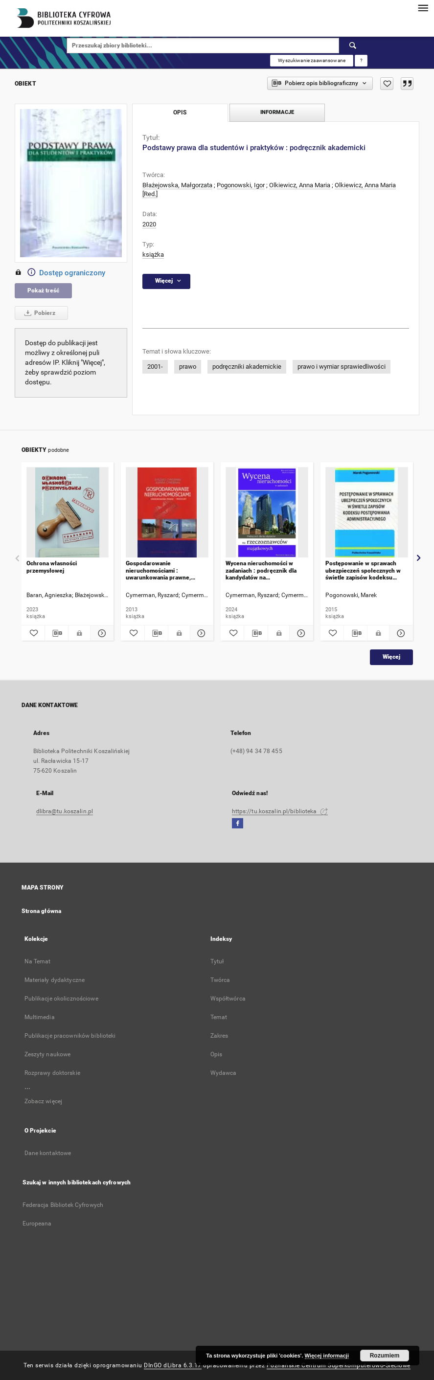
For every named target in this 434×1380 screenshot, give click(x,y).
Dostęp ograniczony (60, 272)
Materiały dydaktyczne (54, 980)
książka (153, 254)
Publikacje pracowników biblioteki (70, 1035)
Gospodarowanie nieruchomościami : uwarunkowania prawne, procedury (158, 570)
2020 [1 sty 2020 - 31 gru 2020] (149, 224)
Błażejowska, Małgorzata (177, 185)
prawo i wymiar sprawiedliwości (341, 366)
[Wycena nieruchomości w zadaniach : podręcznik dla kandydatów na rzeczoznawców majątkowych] (267, 512)
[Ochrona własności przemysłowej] (68, 512)
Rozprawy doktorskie (52, 1072)
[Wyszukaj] (353, 45)
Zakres (219, 1035)
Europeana (37, 1223)
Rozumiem (385, 1355)
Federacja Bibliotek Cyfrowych (63, 1205)
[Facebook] (237, 823)
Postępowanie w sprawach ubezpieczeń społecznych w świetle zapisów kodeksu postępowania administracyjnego (363, 570)
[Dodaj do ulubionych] (386, 83)
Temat (219, 1017)
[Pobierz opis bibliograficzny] (56, 633)
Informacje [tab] (277, 112)
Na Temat (37, 961)
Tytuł (217, 961)
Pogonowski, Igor (241, 185)
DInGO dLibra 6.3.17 (173, 1365)
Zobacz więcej (43, 1101)
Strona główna (42, 911)
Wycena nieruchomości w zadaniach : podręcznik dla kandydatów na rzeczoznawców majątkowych (265, 570)
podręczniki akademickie (246, 366)
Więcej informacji (327, 1355)
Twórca (220, 980)
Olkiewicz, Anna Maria (299, 185)
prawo (187, 366)
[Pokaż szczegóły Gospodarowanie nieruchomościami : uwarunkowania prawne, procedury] (200, 633)
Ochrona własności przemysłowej (51, 567)
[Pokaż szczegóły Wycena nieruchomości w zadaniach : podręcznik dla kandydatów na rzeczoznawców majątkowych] (299, 633)
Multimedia (39, 1017)
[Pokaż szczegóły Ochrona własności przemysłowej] (100, 633)
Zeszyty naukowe (47, 1054)
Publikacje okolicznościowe (61, 998)
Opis (216, 1054)
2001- (155, 366)
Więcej (391, 656)
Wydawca (223, 1072)
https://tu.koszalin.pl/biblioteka (280, 811)
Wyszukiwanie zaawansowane (311, 60)
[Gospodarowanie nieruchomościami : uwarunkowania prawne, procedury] (167, 512)
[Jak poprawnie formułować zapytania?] (361, 61)
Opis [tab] (179, 112)
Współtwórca (228, 998)
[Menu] (423, 8)
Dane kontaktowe (47, 1153)
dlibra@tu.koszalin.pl (64, 811)
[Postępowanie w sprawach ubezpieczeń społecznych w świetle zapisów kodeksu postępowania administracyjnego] (367, 512)
